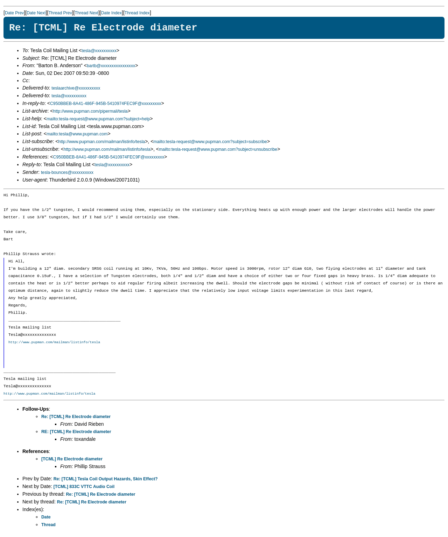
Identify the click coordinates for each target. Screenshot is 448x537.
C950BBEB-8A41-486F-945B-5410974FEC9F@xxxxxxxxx (105, 103)
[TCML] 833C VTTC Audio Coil (84, 486)
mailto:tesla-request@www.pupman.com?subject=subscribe (210, 141)
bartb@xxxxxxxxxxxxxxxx (111, 65)
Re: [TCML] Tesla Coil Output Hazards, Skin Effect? (106, 478)
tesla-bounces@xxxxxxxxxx (67, 172)
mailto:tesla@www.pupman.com (77, 134)
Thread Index (137, 12)
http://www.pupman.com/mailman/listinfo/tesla (101, 141)
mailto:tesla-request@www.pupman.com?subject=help (98, 118)
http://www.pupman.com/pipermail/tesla (90, 111)
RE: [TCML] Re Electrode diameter (76, 431)
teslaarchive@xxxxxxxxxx (75, 88)
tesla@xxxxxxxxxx (99, 50)
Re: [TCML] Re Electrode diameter (76, 416)
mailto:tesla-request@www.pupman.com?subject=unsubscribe (218, 149)
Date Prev (14, 12)
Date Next (36, 12)
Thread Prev (60, 12)
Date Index (111, 12)
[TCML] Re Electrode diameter (72, 459)
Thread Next (86, 12)
